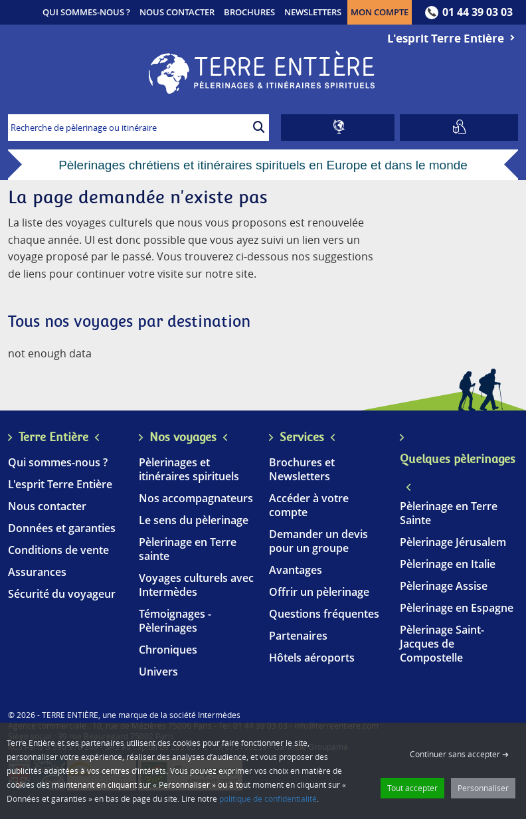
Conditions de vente (58, 550)
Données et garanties (62, 528)
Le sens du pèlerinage (193, 520)
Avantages (295, 570)
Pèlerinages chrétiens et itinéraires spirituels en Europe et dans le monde (263, 165)
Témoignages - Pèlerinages (175, 620)
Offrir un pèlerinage (319, 592)
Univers (158, 671)
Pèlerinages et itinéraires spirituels (189, 469)
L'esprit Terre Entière (452, 38)
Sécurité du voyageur (62, 594)
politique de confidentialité (268, 798)
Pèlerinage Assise (443, 586)
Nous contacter (177, 12)
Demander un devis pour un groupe (318, 541)
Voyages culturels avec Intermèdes (196, 585)
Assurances (37, 572)
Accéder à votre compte (309, 505)
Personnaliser (483, 787)
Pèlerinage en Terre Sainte (448, 513)
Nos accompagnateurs (196, 498)
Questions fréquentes (324, 613)
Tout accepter (412, 787)
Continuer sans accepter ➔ (459, 754)
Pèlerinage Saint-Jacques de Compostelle (442, 643)
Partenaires (298, 635)
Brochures (249, 12)
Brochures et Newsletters (302, 469)
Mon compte (381, 11)
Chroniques (168, 649)
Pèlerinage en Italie (447, 564)
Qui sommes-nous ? (86, 12)
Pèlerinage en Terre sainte (187, 549)
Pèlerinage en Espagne (456, 607)
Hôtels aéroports (312, 657)
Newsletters (312, 12)
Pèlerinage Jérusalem (453, 542)
